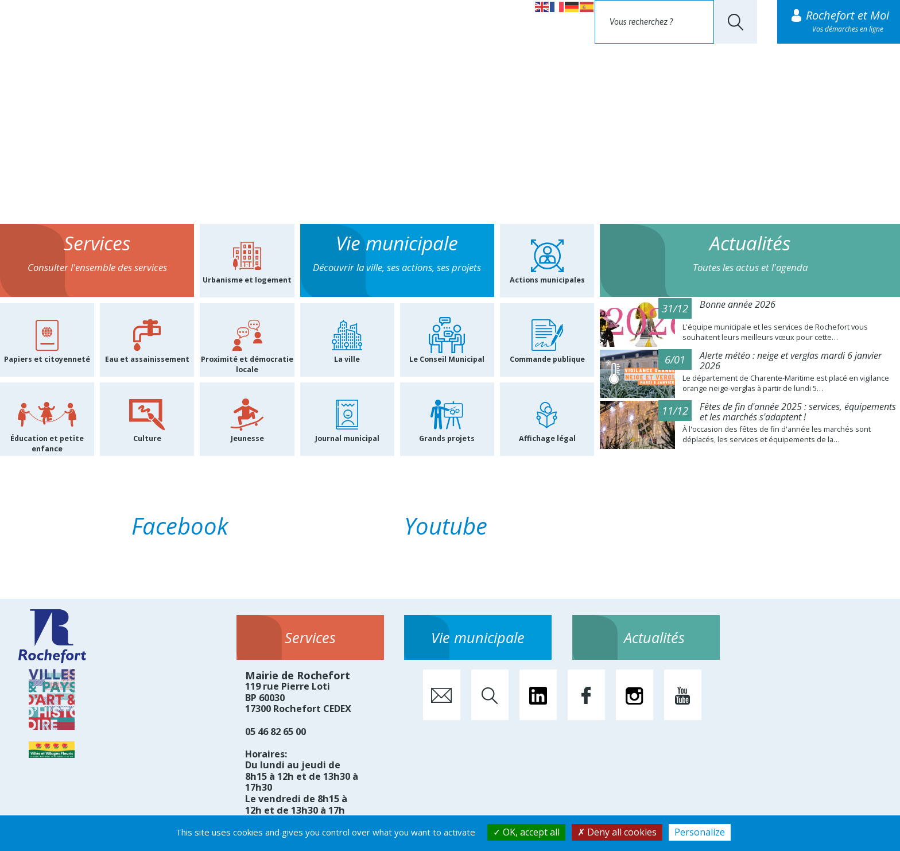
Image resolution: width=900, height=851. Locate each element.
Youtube (445, 525)
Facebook (179, 525)
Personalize (699, 832)
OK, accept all (526, 832)
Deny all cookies (617, 832)
